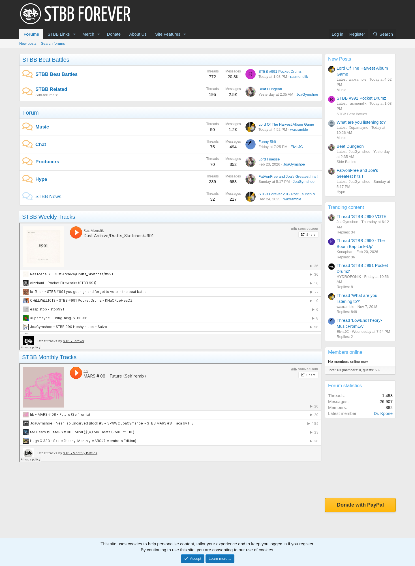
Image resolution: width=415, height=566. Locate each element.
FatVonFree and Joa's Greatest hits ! (288, 176)
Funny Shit (267, 142)
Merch (88, 34)
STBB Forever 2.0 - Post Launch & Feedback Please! (302, 194)
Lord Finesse (269, 159)
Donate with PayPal (360, 505)
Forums (31, 34)
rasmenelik (299, 76)
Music (42, 127)
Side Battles (346, 162)
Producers (47, 161)
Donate (114, 34)
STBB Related (51, 89)
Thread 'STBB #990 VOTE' (362, 216)
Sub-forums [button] (44, 95)
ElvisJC (296, 147)
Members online (345, 352)
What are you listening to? (361, 122)
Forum (30, 113)
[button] (74, 34)
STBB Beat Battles (45, 60)
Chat (40, 144)
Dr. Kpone (383, 413)
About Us (138, 34)
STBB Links (59, 34)
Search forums (53, 43)
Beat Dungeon (270, 89)
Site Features (167, 34)
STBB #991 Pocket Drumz (279, 71)
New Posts (339, 59)
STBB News (48, 196)
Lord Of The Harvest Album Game (286, 124)
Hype (41, 179)
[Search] (383, 34)
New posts (28, 43)
